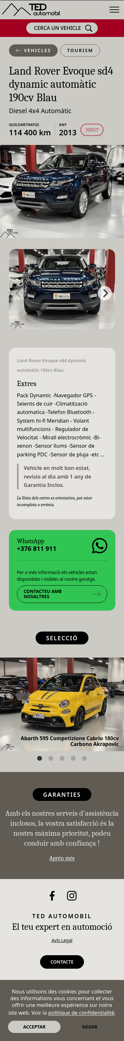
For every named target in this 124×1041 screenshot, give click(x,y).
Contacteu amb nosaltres (61, 593)
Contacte (62, 962)
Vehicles (33, 50)
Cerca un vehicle (63, 28)
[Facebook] (52, 896)
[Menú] (114, 9)
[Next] (105, 293)
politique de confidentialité (81, 1012)
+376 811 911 (36, 548)
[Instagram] (72, 896)
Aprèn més (62, 858)
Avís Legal (62, 940)
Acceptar (34, 1027)
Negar (89, 1027)
